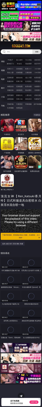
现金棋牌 (28, 64)
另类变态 (37, 81)
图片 (3, 88)
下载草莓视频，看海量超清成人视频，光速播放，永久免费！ (21, 236)
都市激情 (10, 95)
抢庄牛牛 (37, 64)
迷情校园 (10, 99)
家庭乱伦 (19, 95)
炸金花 (19, 64)
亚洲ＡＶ (10, 69)
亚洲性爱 (10, 77)
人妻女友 (28, 95)
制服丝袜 (10, 81)
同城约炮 (10, 104)
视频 (3, 70)
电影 (3, 79)
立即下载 (34, 402)
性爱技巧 (37, 99)
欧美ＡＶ (28, 69)
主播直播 (28, 72)
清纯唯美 (19, 90)
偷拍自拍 (19, 77)
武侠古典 (37, 95)
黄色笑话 (28, 99)
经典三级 (19, 81)
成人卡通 (28, 77)
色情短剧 (19, 108)
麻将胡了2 (10, 64)
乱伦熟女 (28, 81)
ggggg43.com (21, 46)
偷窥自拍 (10, 86)
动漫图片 (37, 86)
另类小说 (19, 99)
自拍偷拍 (19, 69)
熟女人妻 (10, 72)
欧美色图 (28, 86)
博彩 (3, 61)
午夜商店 (19, 104)
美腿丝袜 (10, 90)
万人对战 (28, 60)
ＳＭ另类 (37, 72)
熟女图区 (28, 90)
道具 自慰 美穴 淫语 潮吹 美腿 (12, 244)
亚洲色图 (19, 86)
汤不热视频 (37, 104)
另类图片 (37, 90)
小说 (3, 97)
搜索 (36, 52)
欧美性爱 (37, 77)
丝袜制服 (19, 72)
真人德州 (19, 60)
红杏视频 (10, 108)
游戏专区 (37, 60)
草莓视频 (28, 104)
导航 (3, 105)
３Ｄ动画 (37, 69)
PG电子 (10, 60)
